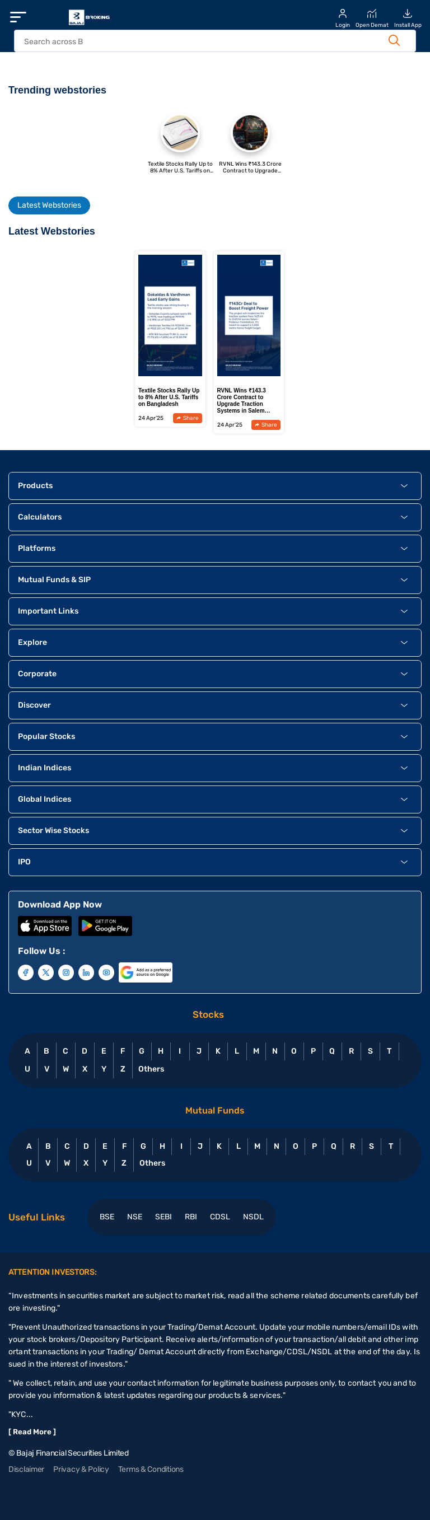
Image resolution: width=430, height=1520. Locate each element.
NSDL (253, 1217)
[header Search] (203, 41)
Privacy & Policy (81, 1469)
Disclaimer (26, 1469)
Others (150, 1069)
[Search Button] (394, 40)
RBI (191, 1217)
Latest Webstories (49, 205)
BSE (107, 1217)
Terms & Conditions (151, 1469)
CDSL (220, 1217)
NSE (134, 1217)
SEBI (163, 1217)
